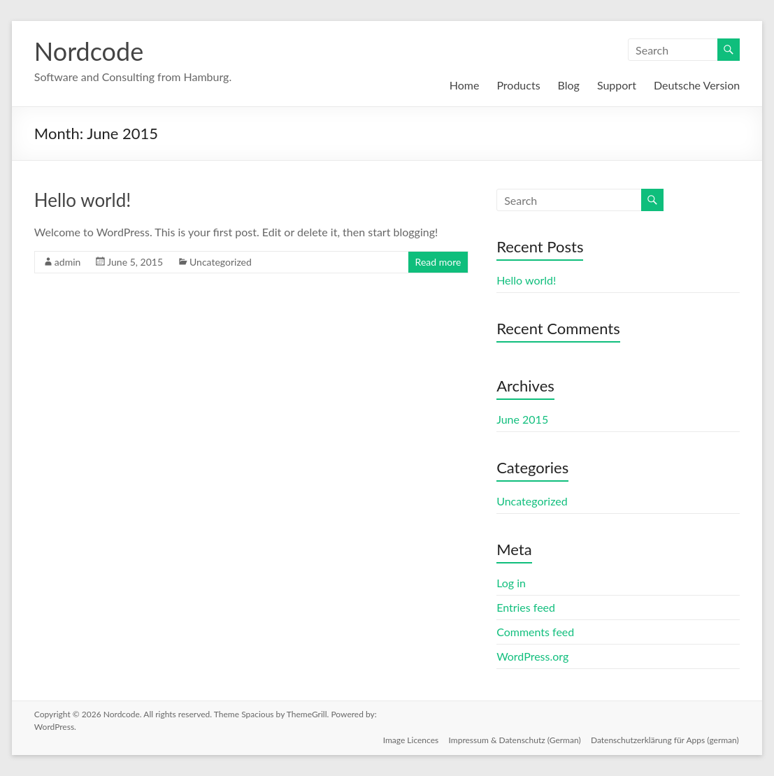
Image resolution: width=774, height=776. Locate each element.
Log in (511, 582)
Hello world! (82, 200)
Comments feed (535, 631)
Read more (438, 262)
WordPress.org (532, 656)
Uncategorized (220, 262)
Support (616, 85)
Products (518, 85)
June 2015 (522, 419)
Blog (569, 85)
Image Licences (410, 739)
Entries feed (525, 607)
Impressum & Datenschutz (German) (514, 739)
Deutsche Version (697, 85)
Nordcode (88, 51)
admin (68, 262)
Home (465, 85)
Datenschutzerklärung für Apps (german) (666, 739)
